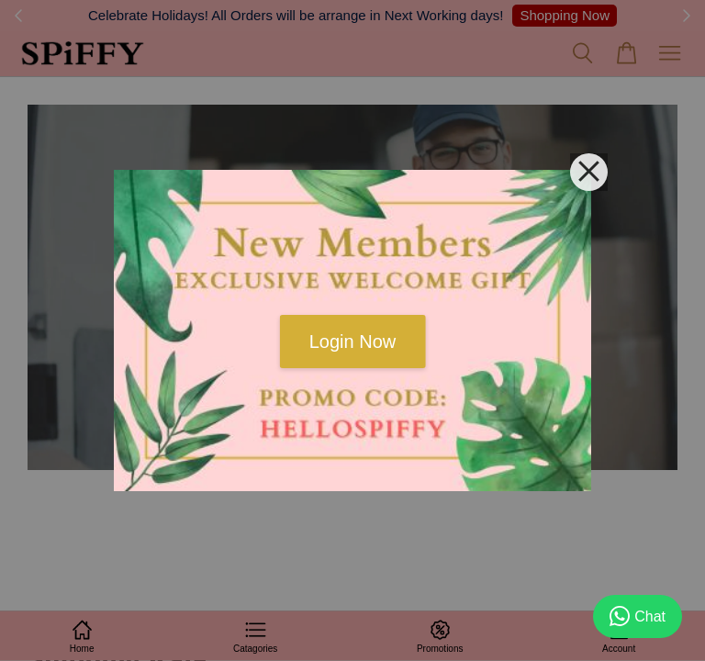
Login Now (353, 341)
